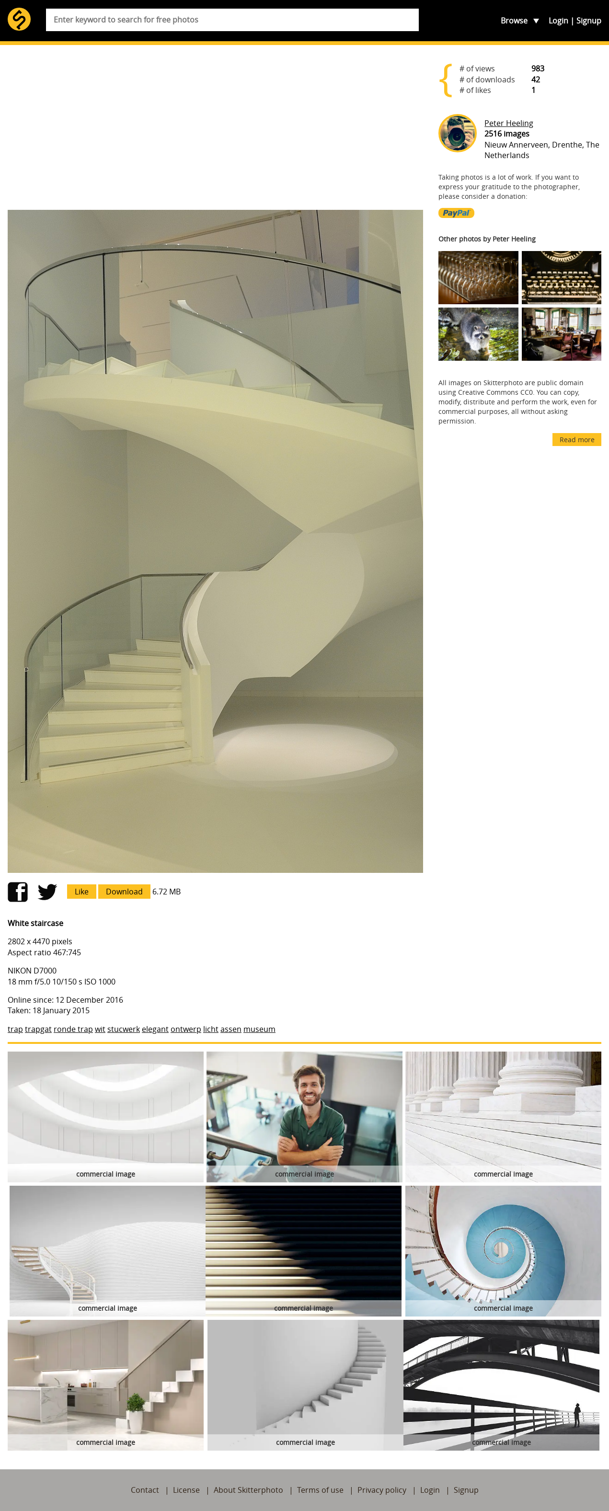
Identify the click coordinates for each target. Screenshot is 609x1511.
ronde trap (73, 1029)
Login (558, 20)
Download (124, 891)
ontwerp (186, 1029)
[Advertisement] (215, 127)
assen (230, 1029)
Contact (145, 1490)
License (186, 1490)
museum (259, 1029)
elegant (155, 1029)
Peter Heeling (508, 123)
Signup (588, 20)
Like (82, 891)
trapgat (38, 1029)
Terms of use (320, 1490)
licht (210, 1029)
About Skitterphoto (248, 1490)
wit (100, 1029)
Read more (577, 439)
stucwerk (123, 1029)
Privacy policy (381, 1490)
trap (15, 1029)
